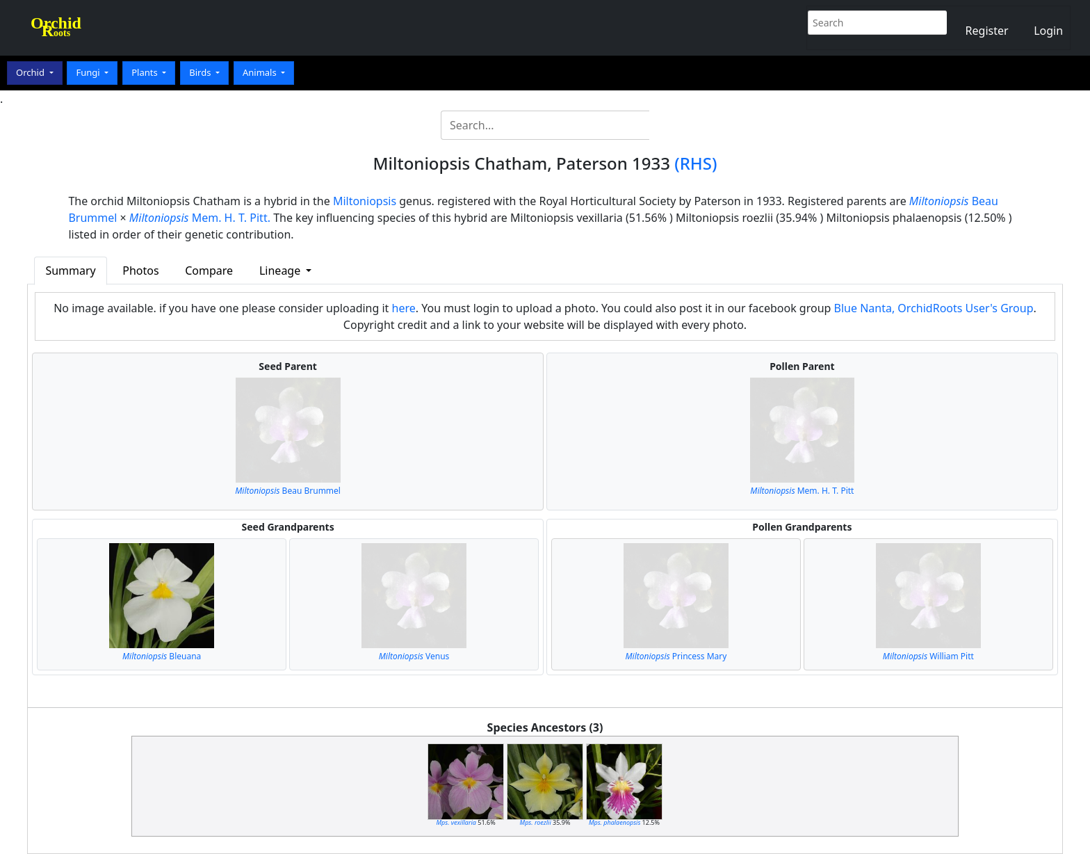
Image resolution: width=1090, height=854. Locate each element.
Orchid (31, 72)
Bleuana (161, 656)
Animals (261, 72)
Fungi (89, 72)
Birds (201, 72)
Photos (140, 270)
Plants (145, 72)
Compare (209, 270)
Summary (70, 270)
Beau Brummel (288, 491)
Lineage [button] (281, 270)
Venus (414, 656)
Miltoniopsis (364, 201)
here (404, 308)
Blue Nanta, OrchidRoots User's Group (934, 308)
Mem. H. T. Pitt (802, 491)
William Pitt (928, 656)
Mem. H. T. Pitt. (199, 217)
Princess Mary (675, 656)
